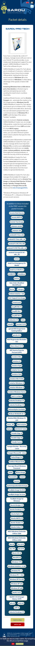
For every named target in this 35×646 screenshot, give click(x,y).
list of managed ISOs (20, 188)
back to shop (17, 620)
